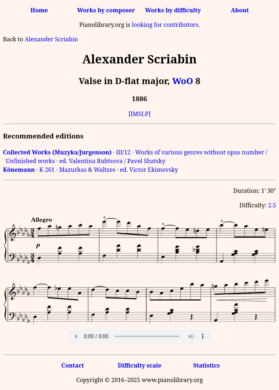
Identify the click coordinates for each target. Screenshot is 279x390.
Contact (72, 365)
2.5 (272, 205)
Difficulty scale (139, 365)
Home (39, 10)
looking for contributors (165, 25)
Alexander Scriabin (51, 39)
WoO (182, 81)
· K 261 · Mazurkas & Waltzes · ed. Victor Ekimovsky (90, 170)
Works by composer (106, 10)
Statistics (206, 365)
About (240, 10)
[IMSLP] (140, 114)
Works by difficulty (173, 10)
